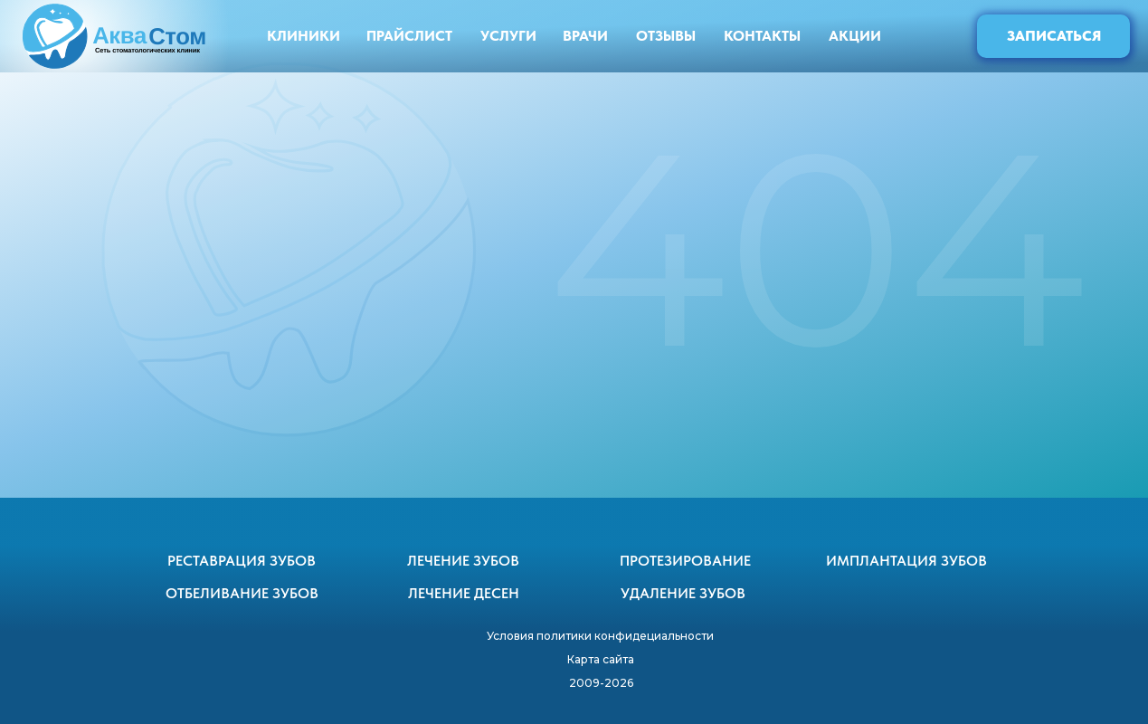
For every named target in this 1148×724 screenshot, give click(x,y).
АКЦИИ (855, 35)
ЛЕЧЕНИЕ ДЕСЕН (463, 593)
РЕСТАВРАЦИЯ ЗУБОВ (241, 560)
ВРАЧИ (585, 35)
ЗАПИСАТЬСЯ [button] (1054, 35)
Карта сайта (600, 659)
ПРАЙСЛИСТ (409, 35)
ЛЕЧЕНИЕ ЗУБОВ (463, 560)
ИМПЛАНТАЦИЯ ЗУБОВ (906, 560)
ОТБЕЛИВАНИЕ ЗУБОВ (242, 593)
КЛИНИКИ (303, 35)
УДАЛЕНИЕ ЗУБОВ (683, 593)
